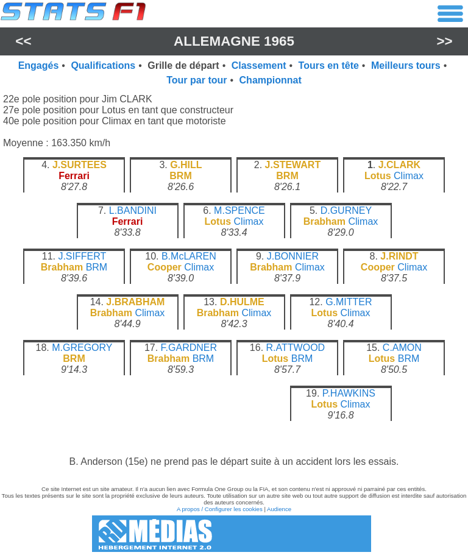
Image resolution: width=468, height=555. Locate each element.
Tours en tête (329, 65)
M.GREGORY (82, 347)
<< (23, 41)
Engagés (38, 65)
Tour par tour (196, 80)
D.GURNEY (346, 210)
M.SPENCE (239, 210)
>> (445, 41)
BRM (97, 267)
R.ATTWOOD (295, 347)
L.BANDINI (133, 210)
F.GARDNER (189, 347)
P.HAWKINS (348, 393)
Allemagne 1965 (234, 41)
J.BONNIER (293, 256)
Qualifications (103, 65)
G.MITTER (348, 302)
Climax (409, 176)
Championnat (270, 80)
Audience (279, 509)
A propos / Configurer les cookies (220, 509)
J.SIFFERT (82, 256)
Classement (259, 65)
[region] (234, 299)
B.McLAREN (188, 256)
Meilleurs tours (406, 65)
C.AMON (402, 347)
